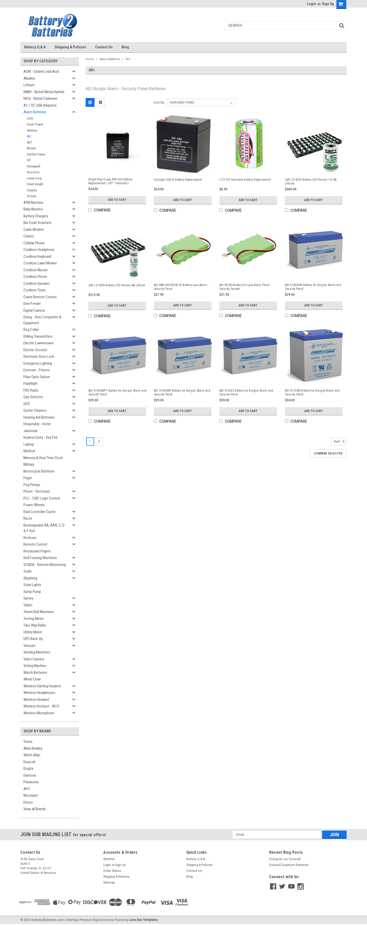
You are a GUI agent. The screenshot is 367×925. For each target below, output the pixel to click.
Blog (125, 47)
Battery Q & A (35, 47)
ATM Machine (33, 202)
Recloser (29, 537)
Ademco (32, 130)
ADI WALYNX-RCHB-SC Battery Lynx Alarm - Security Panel (181, 287)
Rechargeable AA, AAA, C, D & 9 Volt (43, 528)
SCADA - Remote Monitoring (44, 564)
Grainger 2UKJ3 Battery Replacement (178, 179)
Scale (27, 571)
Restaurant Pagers (37, 551)
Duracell (29, 762)
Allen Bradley (32, 748)
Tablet (27, 605)
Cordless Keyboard (37, 256)
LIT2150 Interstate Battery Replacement (245, 179)
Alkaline (29, 78)
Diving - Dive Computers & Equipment (42, 320)
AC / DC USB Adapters (40, 105)
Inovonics (33, 172)
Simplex (32, 190)
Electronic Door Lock (38, 356)
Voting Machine (34, 665)
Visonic (31, 196)
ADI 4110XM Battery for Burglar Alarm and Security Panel (312, 392)
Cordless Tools (34, 290)
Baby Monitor (33, 209)
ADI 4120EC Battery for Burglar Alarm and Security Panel (246, 392)
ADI (29, 136)
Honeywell (33, 166)
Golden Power (36, 154)
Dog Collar (31, 329)
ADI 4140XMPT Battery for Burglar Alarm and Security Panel (117, 392)
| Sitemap (70, 920)
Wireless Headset (36, 699)
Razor (27, 518)
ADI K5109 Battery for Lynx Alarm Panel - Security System (245, 287)
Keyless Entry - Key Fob (40, 437)
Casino (28, 236)
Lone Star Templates (143, 920)
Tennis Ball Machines (38, 611)
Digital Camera (34, 310)
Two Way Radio (34, 625)
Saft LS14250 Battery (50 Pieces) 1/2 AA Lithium (311, 181)
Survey (28, 598)
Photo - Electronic (36, 491)
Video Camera (33, 659)
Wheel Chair (32, 679)
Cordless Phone (35, 276)
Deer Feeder (32, 303)
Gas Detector (33, 397)
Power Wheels (34, 505)
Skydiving (30, 578)
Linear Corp (34, 178)
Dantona (29, 775)
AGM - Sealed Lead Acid (41, 71)
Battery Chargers (35, 216)
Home (90, 59)
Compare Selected (328, 453)
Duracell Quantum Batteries (289, 865)
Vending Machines (36, 652)
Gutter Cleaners (35, 410)
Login (311, 4)
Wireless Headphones (39, 692)
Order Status (112, 871)
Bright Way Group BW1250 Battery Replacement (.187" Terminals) (110, 181)
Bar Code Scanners (37, 222)
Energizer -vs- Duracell (285, 859)
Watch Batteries (35, 672)
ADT (29, 142)
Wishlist (109, 859)
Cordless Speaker (36, 283)
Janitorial (30, 431)
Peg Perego (31, 484)
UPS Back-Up (33, 638)
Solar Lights (32, 584)
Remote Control (35, 544)
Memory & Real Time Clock (43, 458)
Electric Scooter (35, 350)
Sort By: (159, 102)
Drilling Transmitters (38, 336)
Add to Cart (117, 200)
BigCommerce (103, 920)
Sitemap (109, 882)
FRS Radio (30, 390)
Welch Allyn (31, 755)
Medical (29, 451)
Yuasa (27, 741)
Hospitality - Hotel (36, 424)
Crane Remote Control (40, 297)
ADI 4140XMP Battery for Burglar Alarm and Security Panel (182, 392)
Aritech (31, 148)
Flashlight (30, 383)
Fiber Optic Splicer (36, 377)
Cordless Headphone (38, 249)
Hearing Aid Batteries (39, 417)
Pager (27, 478)
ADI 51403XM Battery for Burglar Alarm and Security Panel (313, 287)
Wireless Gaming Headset (42, 686)
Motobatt (30, 795)
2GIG (30, 118)
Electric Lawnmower (38, 343)
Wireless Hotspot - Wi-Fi (41, 706)
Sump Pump (32, 591)
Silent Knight (35, 184)
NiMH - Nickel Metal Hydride (43, 92)
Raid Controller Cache (39, 511)
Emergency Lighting (37, 363)
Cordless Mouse (35, 270)
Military (28, 464)
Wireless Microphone (38, 713)
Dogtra (28, 768)
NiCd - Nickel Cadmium (40, 98)
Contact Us (104, 47)
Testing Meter (33, 618)
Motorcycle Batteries (39, 471)
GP (29, 160)
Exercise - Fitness (36, 370)
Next (340, 441)
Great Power (35, 124)
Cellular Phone (34, 243)
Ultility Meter (32, 632)
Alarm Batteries (34, 112)
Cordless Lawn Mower (40, 263)
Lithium (28, 85)
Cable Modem (33, 229)
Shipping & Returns (116, 876)
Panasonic (31, 782)
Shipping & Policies (70, 47)
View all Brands (34, 809)
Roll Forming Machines (40, 558)
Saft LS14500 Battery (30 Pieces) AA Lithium (117, 285)
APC (26, 789)
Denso (28, 802)
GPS (26, 404)
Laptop (28, 444)
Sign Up (328, 4)
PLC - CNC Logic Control (41, 498)
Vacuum (29, 645)
